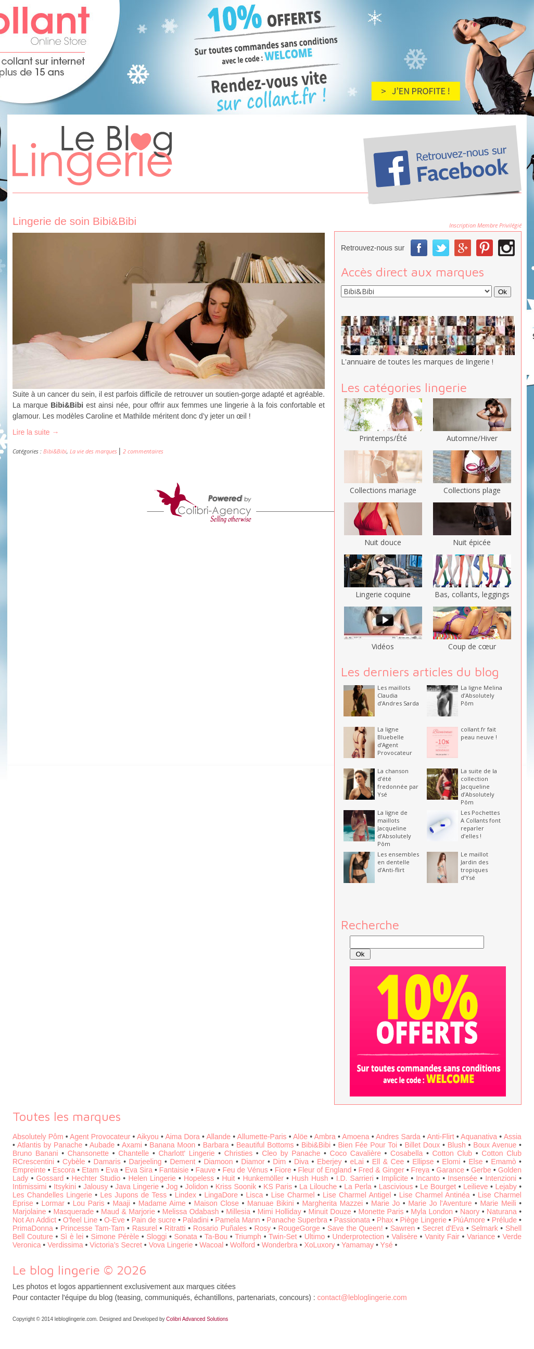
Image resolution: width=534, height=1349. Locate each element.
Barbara (216, 1145)
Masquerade (73, 1211)
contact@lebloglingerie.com (362, 1297)
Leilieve (475, 1186)
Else (475, 1161)
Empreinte (29, 1170)
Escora (64, 1170)
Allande (218, 1136)
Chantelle (133, 1153)
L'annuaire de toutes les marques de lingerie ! (417, 362)
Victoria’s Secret (116, 1245)
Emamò (503, 1161)
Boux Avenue (494, 1145)
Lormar (53, 1203)
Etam (90, 1170)
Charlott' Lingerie (187, 1153)
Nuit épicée (472, 537)
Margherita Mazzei (332, 1203)
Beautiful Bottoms (265, 1145)
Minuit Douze (329, 1211)
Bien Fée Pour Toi (367, 1145)
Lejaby (505, 1186)
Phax (385, 1220)
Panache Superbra (296, 1220)
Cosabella (406, 1153)
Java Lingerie (137, 1186)
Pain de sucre (153, 1220)
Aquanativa (479, 1136)
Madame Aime (162, 1203)
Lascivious (396, 1186)
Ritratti (174, 1228)
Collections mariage (383, 485)
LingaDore (221, 1195)
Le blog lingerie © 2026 (79, 1270)
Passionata (352, 1220)
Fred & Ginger (381, 1170)
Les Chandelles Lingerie (52, 1195)
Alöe (300, 1136)
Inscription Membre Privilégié (485, 225)
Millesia (238, 1211)
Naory (469, 1211)
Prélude (504, 1220)
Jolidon (196, 1186)
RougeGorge (299, 1228)
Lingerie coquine (383, 589)
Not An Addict (34, 1220)
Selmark (484, 1228)
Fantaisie (174, 1170)
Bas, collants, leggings (472, 589)
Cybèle (73, 1161)
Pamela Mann (237, 1220)
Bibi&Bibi (55, 451)
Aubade (102, 1145)
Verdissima (65, 1245)
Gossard (49, 1178)
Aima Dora (182, 1136)
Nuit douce (383, 537)
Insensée (462, 1178)
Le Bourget (438, 1186)
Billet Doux (422, 1145)
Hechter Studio (95, 1178)
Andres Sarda (398, 1136)
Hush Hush (309, 1178)
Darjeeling (145, 1161)
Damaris (107, 1161)
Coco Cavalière (355, 1153)
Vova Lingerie (171, 1245)
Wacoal (211, 1245)
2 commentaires (143, 451)
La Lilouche (318, 1186)
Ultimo (314, 1236)
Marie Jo (385, 1203)
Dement (182, 1161)
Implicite (395, 1178)
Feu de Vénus (245, 1170)
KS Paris (277, 1186)
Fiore (283, 1170)
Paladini (196, 1220)
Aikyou (148, 1136)
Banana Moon (172, 1145)
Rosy (262, 1228)
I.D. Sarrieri (355, 1178)
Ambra (325, 1136)
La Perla (358, 1186)
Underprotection (359, 1236)
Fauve (206, 1170)
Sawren (402, 1228)
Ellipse (423, 1161)
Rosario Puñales (220, 1228)
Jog (172, 1186)
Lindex (185, 1195)
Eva (112, 1170)
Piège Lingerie (423, 1220)
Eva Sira (138, 1170)
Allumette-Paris (262, 1136)
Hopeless (199, 1178)
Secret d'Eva (443, 1228)
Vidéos (383, 641)
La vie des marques (93, 451)
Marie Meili (498, 1203)
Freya (420, 1170)
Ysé (386, 1245)
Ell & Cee (388, 1161)
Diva (301, 1161)
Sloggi (156, 1236)
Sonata (185, 1236)
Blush (457, 1145)
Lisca (254, 1195)
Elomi (451, 1161)
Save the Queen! (355, 1228)
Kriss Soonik (235, 1186)
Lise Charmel (293, 1195)
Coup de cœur (472, 641)
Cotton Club (453, 1153)
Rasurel (144, 1228)
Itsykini (65, 1186)
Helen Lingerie (151, 1178)
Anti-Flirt (440, 1136)
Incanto (428, 1178)
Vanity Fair (442, 1236)
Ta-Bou (216, 1236)
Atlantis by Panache (49, 1145)
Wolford (242, 1245)
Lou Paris (89, 1203)
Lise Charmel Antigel (357, 1195)
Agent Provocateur (100, 1136)
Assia (513, 1136)
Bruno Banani (35, 1153)
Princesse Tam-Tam (92, 1228)
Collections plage (472, 485)
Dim (279, 1161)
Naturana (502, 1211)
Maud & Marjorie (128, 1211)
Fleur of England (325, 1170)
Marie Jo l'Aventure (440, 1203)
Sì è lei (71, 1236)
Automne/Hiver (472, 433)
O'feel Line (80, 1220)
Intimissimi (29, 1186)
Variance (481, 1236)
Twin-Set (283, 1236)
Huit (228, 1178)
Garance (450, 1170)
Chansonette (88, 1153)
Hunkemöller (263, 1178)
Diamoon (218, 1161)
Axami (132, 1145)
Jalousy (95, 1186)
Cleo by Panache (291, 1153)
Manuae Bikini (270, 1203)
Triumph (248, 1236)
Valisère (404, 1236)
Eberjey (329, 1161)
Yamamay (357, 1245)
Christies (238, 1153)
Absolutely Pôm (37, 1136)
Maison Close (216, 1203)
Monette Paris (381, 1211)
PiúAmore (469, 1220)
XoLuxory (319, 1245)
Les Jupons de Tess (133, 1195)
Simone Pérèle (115, 1236)
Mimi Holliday (279, 1211)
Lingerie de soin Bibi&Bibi (74, 221)
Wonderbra (280, 1245)
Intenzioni (500, 1178)
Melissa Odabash (190, 1211)
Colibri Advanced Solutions (197, 1319)
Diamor (252, 1161)
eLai (356, 1161)
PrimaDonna (32, 1228)
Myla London (432, 1211)
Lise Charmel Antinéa (434, 1195)
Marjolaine (29, 1211)
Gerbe (481, 1170)
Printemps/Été (383, 433)
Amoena (355, 1136)
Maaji (121, 1203)
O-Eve (114, 1220)
